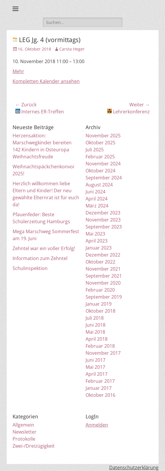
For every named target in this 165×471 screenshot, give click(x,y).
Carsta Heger (72, 49)
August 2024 (99, 184)
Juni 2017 (95, 360)
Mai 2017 (95, 367)
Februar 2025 (100, 156)
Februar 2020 (100, 290)
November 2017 (103, 353)
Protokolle (24, 439)
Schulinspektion (30, 268)
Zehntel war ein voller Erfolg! (44, 248)
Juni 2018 (95, 325)
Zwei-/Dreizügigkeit (34, 446)
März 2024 (97, 205)
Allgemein (23, 425)
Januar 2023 (99, 248)
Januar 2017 (99, 388)
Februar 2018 (100, 346)
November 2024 (103, 163)
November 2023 (103, 220)
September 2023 (104, 227)
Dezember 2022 (103, 255)
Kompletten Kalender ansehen (46, 81)
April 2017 (96, 374)
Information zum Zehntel (40, 258)
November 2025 (103, 135)
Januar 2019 (99, 304)
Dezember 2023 (103, 212)
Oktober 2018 (100, 311)
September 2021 (104, 276)
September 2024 (104, 177)
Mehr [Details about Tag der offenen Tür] (18, 71)
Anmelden (97, 425)
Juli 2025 (95, 149)
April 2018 (96, 339)
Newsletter (25, 432)
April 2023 (96, 241)
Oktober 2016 (100, 395)
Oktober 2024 (100, 170)
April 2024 (96, 198)
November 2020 (103, 283)
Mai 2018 (95, 332)
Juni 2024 (95, 191)
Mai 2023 (95, 234)
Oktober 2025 (100, 142)
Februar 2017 (100, 381)
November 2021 (103, 269)
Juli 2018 (95, 318)
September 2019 (104, 297)
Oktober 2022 (100, 262)
